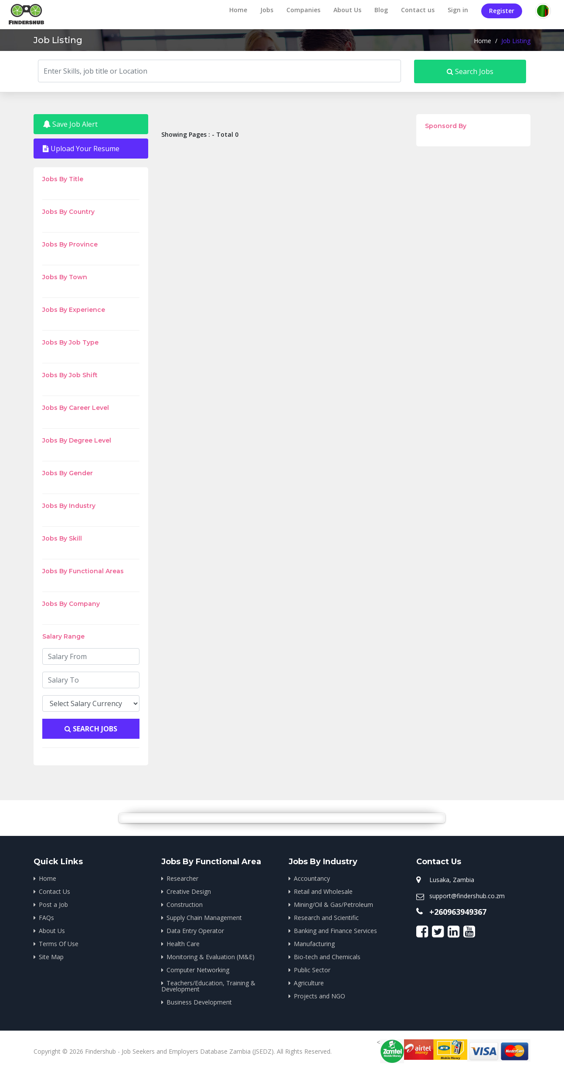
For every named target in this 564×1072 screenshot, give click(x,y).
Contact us (418, 10)
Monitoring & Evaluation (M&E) (210, 957)
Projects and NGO (319, 996)
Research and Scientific (326, 917)
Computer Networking (197, 970)
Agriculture (309, 983)
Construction (184, 904)
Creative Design (188, 891)
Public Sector (312, 970)
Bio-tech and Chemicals (327, 957)
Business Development (199, 1002)
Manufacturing (314, 944)
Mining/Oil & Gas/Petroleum (333, 904)
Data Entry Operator (195, 931)
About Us (347, 10)
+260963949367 (457, 911)
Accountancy (312, 878)
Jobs (266, 10)
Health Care (183, 944)
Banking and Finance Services (335, 931)
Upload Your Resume (81, 148)
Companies (303, 10)
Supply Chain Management (204, 917)
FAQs (46, 917)
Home (238, 10)
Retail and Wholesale (323, 891)
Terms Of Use (58, 944)
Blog (381, 10)
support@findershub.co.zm (467, 896)
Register (501, 11)
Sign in (458, 10)
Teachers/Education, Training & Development (208, 986)
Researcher (182, 878)
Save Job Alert (70, 124)
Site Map (51, 957)
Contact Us (54, 891)
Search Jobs (470, 71)
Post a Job (53, 904)
